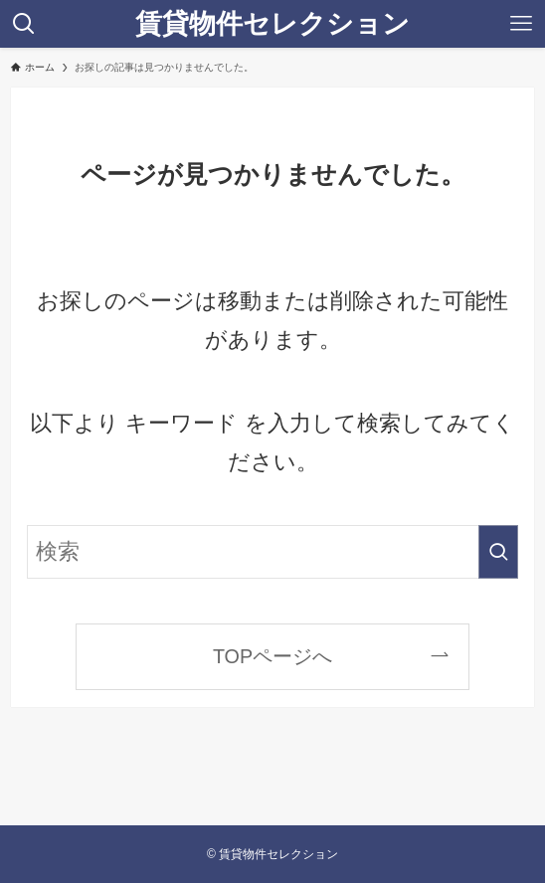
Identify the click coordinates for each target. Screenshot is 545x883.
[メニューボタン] (521, 24)
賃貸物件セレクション (272, 23)
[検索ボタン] (24, 24)
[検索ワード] (272, 552)
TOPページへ (272, 656)
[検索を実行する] (498, 552)
